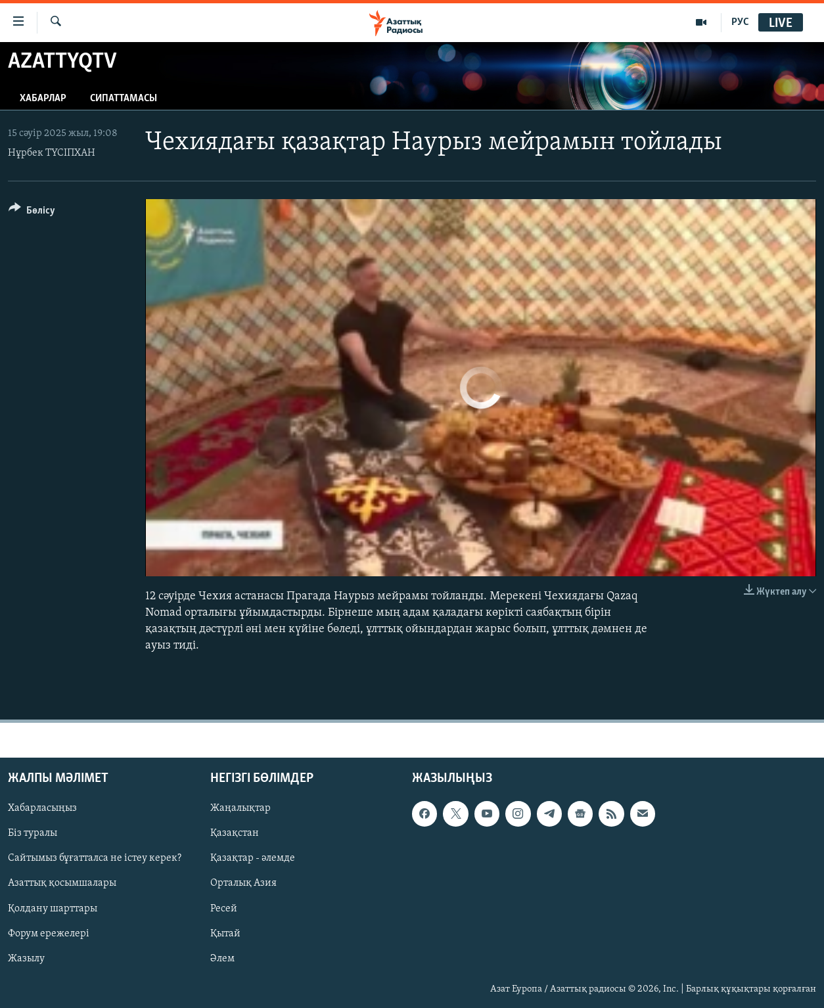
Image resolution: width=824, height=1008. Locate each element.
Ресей (223, 908)
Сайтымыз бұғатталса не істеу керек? (94, 858)
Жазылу (26, 958)
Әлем (222, 958)
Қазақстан (234, 833)
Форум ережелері (48, 933)
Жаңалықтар (240, 808)
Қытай (225, 933)
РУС (740, 22)
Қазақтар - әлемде (252, 858)
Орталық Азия (243, 883)
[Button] (32, 212)
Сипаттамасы (123, 98)
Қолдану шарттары (52, 908)
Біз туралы (32, 833)
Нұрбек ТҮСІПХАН (51, 153)
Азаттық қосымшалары (62, 883)
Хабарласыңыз (42, 808)
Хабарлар (43, 98)
